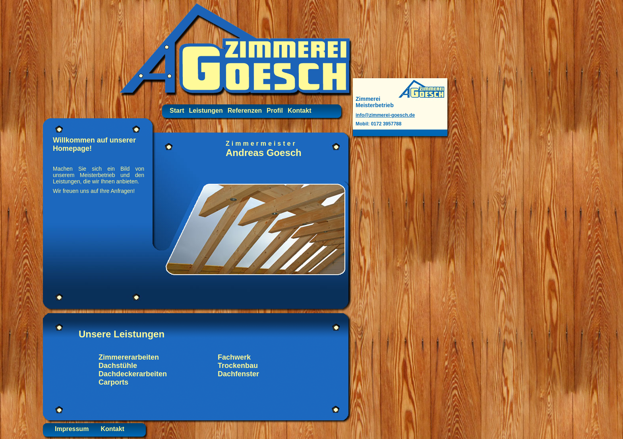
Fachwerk (234, 357)
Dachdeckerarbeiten (133, 374)
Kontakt (300, 110)
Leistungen (205, 110)
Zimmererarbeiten (129, 357)
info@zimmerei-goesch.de (385, 115)
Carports (113, 382)
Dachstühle (118, 366)
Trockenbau (238, 366)
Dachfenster (238, 374)
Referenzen (245, 110)
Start (177, 110)
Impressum (72, 429)
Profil (275, 110)
